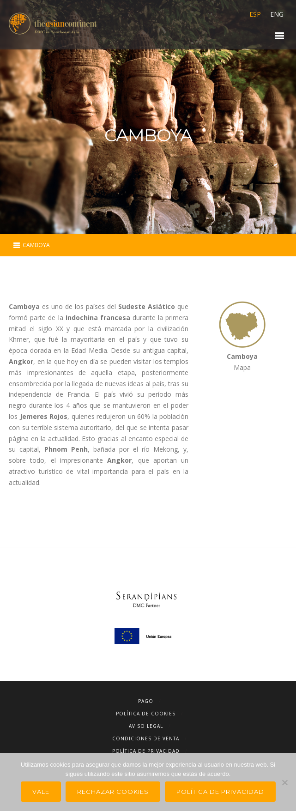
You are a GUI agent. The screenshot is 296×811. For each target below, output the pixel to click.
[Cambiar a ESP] (255, 14)
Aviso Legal (146, 726)
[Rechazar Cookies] (284, 782)
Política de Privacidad (146, 751)
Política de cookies (145, 713)
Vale (40, 791)
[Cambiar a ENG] (275, 14)
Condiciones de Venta (145, 738)
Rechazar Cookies (113, 791)
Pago (145, 701)
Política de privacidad (220, 791)
